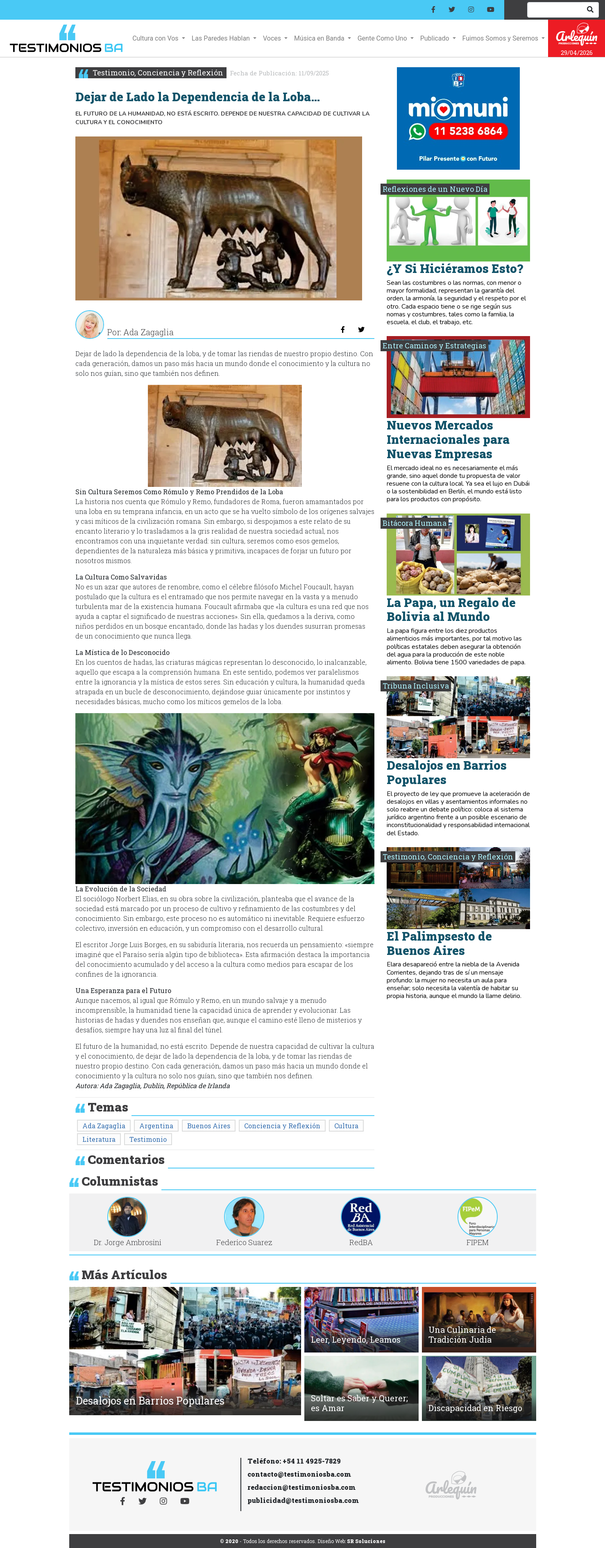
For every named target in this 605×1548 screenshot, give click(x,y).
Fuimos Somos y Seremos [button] (501, 38)
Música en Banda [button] (320, 38)
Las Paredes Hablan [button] (222, 38)
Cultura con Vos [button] (156, 38)
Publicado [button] (435, 38)
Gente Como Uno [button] (383, 38)
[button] (81, 1353)
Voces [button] (273, 38)
